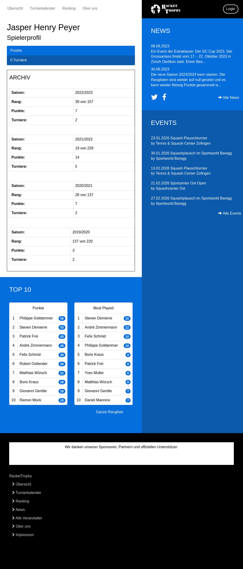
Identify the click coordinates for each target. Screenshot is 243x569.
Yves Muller (94, 373)
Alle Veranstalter (27, 518)
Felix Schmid (30, 354)
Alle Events (229, 213)
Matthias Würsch (33, 373)
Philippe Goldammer (36, 318)
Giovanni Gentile (33, 391)
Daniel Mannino (97, 400)
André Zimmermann (36, 345)
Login (230, 9)
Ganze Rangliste (109, 412)
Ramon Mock (30, 400)
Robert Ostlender (33, 364)
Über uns (90, 8)
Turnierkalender (42, 8)
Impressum (23, 535)
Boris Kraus (29, 382)
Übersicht (15, 8)
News (18, 510)
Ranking (69, 8)
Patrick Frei (29, 336)
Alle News (228, 98)
